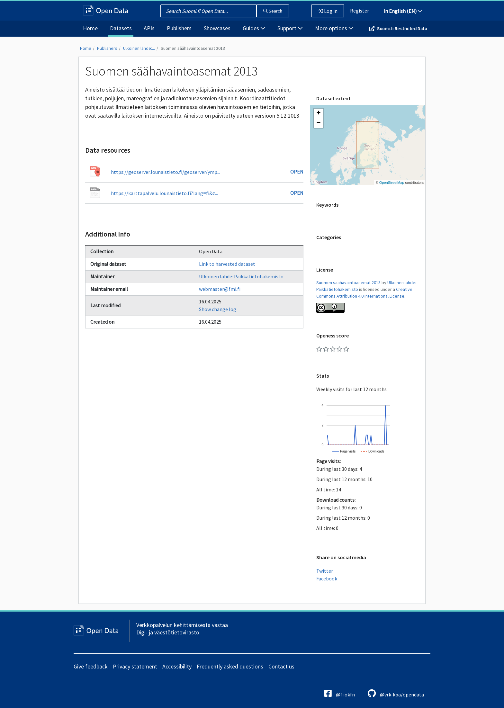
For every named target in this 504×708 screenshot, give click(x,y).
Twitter (324, 571)
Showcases (217, 28)
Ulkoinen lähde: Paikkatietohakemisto (241, 276)
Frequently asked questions (230, 666)
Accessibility (177, 666)
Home (90, 28)
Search (272, 11)
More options (334, 28)
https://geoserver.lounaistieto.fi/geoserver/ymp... (165, 172)
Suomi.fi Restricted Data (402, 28)
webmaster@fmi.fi (219, 289)
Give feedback (91, 666)
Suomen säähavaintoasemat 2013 (193, 48)
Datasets (121, 28)
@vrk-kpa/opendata (396, 693)
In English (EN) (402, 11)
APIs (149, 28)
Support (290, 28)
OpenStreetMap (391, 182)
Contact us (281, 666)
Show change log (217, 309)
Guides (254, 28)
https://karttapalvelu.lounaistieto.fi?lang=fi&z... (164, 193)
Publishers (179, 28)
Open (296, 171)
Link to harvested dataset (227, 264)
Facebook (326, 578)
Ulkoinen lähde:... (139, 48)
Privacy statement (135, 666)
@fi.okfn (339, 693)
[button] (318, 113)
